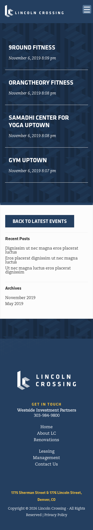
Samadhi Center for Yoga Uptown (39, 121)
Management (46, 458)
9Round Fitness (32, 47)
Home (46, 427)
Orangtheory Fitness (41, 82)
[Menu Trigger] (87, 9)
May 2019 (14, 304)
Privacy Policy (55, 515)
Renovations (46, 440)
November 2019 (20, 298)
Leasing (46, 451)
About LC (46, 433)
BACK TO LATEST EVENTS (40, 221)
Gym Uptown (28, 160)
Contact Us (46, 464)
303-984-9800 (47, 416)
